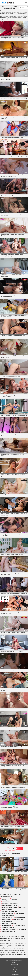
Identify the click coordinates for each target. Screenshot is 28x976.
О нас (14, 967)
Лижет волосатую (7, 921)
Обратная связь (14, 964)
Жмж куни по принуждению (10, 903)
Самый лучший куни (8, 927)
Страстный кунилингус (9, 929)
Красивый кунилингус (8, 931)
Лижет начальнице (7, 913)
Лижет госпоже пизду (8, 915)
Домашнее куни (6, 925)
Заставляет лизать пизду (9, 911)
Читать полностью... (22, 954)
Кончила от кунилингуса (9, 923)
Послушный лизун (18, 919)
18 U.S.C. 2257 (14, 969)
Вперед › (19, 849)
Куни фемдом (20, 913)
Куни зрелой (5, 899)
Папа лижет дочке (7, 917)
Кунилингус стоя (7, 909)
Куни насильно (6, 919)
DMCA (14, 971)
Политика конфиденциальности (14, 960)
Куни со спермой (20, 917)
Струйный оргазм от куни (9, 905)
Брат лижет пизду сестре (9, 907)
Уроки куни (22, 907)
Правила (14, 962)
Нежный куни (6, 901)
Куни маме (15, 899)
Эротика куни (22, 929)
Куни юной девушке (20, 925)
